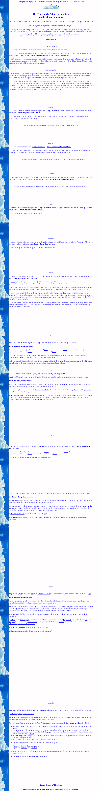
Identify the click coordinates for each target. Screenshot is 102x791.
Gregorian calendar (51, 46)
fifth (17, 377)
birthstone (24, 748)
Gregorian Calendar (43, 342)
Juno (38, 457)
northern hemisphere (63, 614)
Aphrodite (51, 357)
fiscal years (38, 399)
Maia (46, 390)
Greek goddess (40, 390)
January (51, 204)
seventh (18, 493)
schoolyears (28, 399)
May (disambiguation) (57, 373)
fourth (19, 342)
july (51, 490)
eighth (20, 594)
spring (22, 357)
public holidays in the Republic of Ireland (22, 624)
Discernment (64, 2)
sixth (17, 446)
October (51, 107)
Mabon (31, 734)
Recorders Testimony (52, 2)
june (51, 435)
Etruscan (35, 357)
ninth (22, 710)
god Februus (86, 242)
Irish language (24, 620)
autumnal (31, 730)
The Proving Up (28, 2)
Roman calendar (43, 361)
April (49, 399)
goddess (74, 390)
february (51, 238)
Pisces (30, 352)
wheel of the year (22, 517)
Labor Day (61, 726)
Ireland (12, 620)
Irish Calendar (32, 622)
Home (20, 2)
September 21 (38, 732)
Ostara (86, 732)
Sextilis (15, 610)
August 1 (12, 622)
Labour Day (24, 726)
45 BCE (84, 361)
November (51, 143)
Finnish (12, 631)
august (51, 586)
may (51, 370)
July (15, 608)
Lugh (86, 620)
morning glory (33, 746)
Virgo (65, 601)
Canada (16, 726)
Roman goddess (32, 457)
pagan (15, 517)
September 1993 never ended (38, 756)
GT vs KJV (73, 2)
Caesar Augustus (34, 606)
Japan (76, 395)
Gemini (65, 384)
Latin (29, 355)
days (74, 342)
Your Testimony (39, 2)
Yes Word (81, 2)
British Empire (32, 751)
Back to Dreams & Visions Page (51, 785)
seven (39, 723)
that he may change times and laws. (30, 113)
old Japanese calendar (17, 395)
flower (23, 746)
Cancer (66, 452)
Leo (64, 500)
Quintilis (50, 506)
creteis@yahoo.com (51, 39)
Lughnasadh (47, 517)
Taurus (65, 350)
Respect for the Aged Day (27, 735)
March (13, 282)
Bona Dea (88, 390)
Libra (68, 717)
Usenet (17, 756)
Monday (45, 726)
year (30, 342)
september (51, 703)
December (51, 174)
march (51, 273)
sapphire (34, 748)
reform (77, 361)
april (51, 335)
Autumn (61, 622)
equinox (18, 730)
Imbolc (73, 517)
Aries (46, 350)
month (23, 342)
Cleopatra (59, 608)
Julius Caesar (64, 361)
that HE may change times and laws (33, 55)
